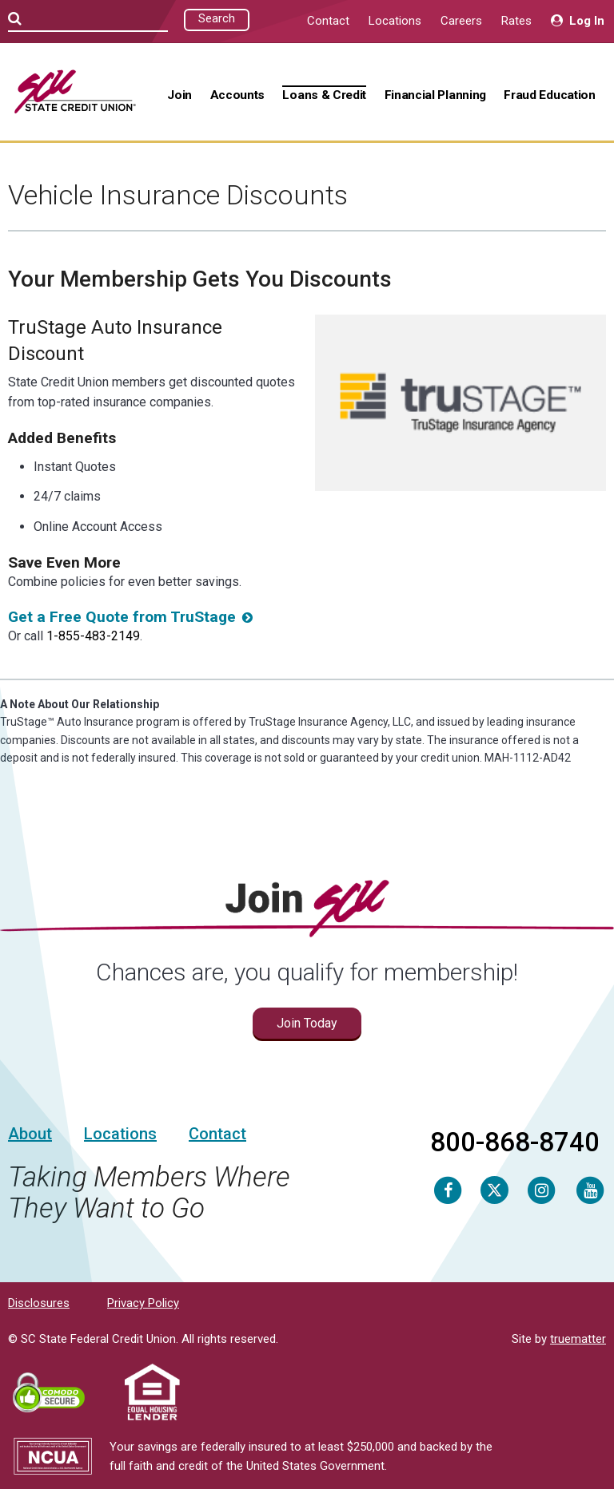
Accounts (237, 95)
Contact (328, 21)
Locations (395, 21)
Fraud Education (549, 95)
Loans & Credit (324, 95)
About (30, 1133)
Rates (516, 21)
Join (179, 95)
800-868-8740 (515, 1142)
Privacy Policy (143, 1303)
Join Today (307, 1023)
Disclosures (39, 1303)
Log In (577, 21)
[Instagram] (541, 1189)
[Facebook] (448, 1189)
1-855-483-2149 (93, 636)
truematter (578, 1339)
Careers (461, 21)
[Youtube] (590, 1189)
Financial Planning (435, 95)
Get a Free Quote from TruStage (122, 617)
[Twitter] (494, 1189)
